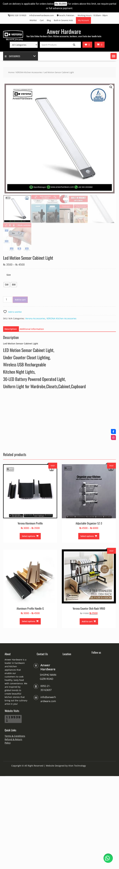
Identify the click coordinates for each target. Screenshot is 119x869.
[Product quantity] (7, 299)
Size (9, 274)
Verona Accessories (35, 318)
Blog (49, 20)
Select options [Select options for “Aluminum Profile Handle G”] (28, 621)
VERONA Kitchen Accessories (29, 72)
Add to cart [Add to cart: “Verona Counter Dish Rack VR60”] (87, 621)
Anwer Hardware (64, 31)
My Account (83, 20)
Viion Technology (77, 765)
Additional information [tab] (32, 329)
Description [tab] (10, 329)
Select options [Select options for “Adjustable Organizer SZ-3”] (87, 536)
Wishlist (33, 20)
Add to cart (20, 299)
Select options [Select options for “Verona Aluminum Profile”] (28, 536)
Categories (12, 56)
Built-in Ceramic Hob (63, 20)
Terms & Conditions (15, 735)
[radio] (7, 284)
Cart (42, 20)
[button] (113, 56)
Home (11, 72)
